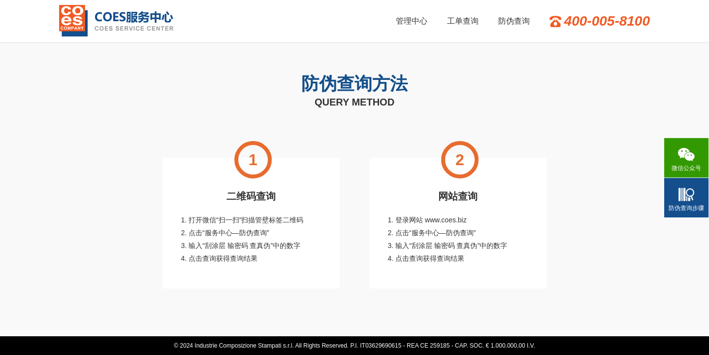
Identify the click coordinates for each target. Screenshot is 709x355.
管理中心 (411, 21)
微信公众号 (686, 168)
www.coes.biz (446, 220)
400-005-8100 (607, 21)
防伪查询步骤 (686, 208)
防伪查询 (514, 21)
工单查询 (463, 21)
